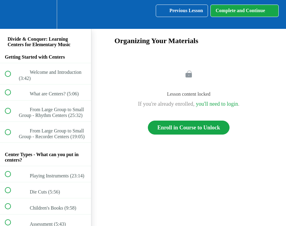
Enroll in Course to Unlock (188, 128)
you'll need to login (217, 104)
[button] (11, 14)
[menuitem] (45, 14)
